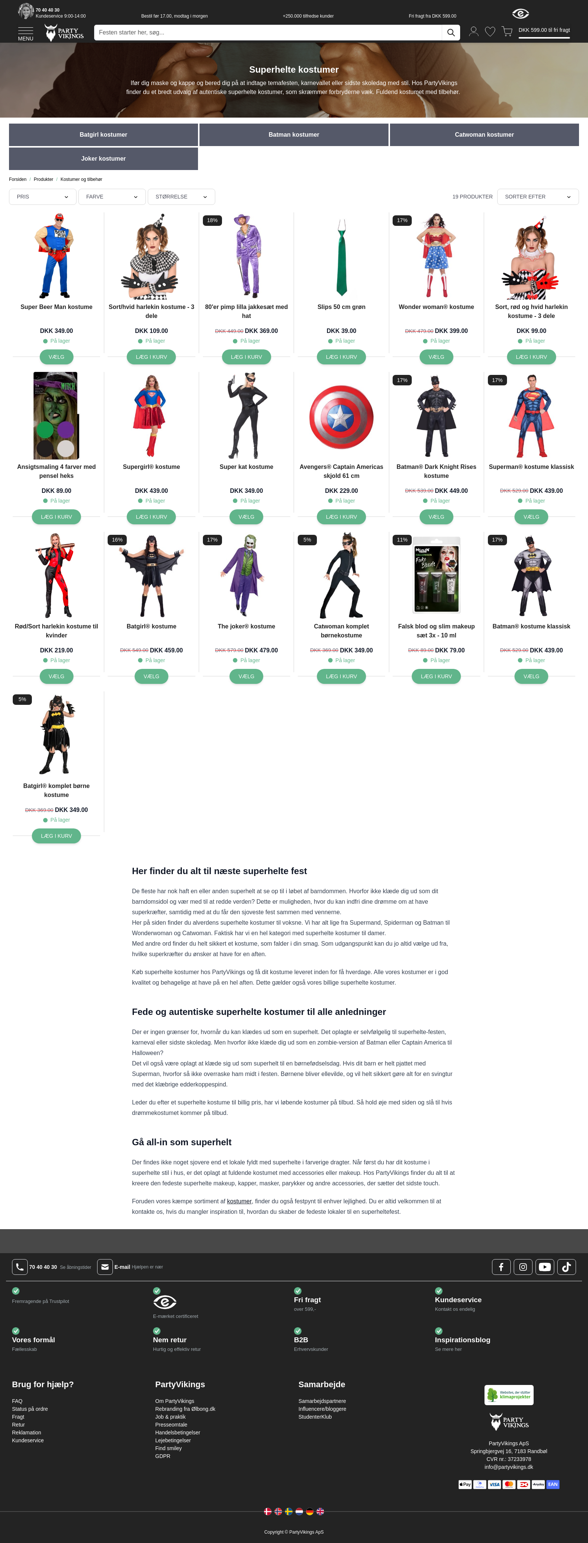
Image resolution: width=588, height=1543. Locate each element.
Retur (18, 1425)
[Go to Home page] (63, 32)
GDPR (162, 1456)
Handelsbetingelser (177, 1433)
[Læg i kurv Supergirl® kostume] (151, 516)
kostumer (239, 1201)
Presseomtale (171, 1425)
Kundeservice (28, 1440)
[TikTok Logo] (566, 1267)
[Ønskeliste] (490, 32)
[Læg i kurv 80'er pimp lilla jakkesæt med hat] (246, 356)
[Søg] (451, 32)
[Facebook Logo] (501, 1267)
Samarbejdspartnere (322, 1401)
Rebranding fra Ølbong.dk (185, 1409)
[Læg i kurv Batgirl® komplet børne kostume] (56, 835)
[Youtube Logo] (545, 1267)
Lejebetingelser (173, 1440)
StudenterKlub (315, 1417)
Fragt (18, 1417)
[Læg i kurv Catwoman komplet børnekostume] (341, 676)
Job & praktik (170, 1417)
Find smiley (168, 1448)
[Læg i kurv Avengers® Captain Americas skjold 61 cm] (341, 516)
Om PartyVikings (174, 1401)
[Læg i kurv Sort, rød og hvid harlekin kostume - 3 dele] (531, 356)
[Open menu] (25, 33)
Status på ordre (30, 1409)
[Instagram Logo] (523, 1267)
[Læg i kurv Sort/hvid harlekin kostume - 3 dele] (151, 356)
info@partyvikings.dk (508, 1467)
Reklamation (26, 1433)
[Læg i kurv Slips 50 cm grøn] (341, 356)
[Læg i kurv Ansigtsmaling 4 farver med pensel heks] (56, 516)
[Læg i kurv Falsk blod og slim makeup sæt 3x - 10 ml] (436, 676)
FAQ (17, 1401)
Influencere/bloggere (322, 1409)
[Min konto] (474, 31)
